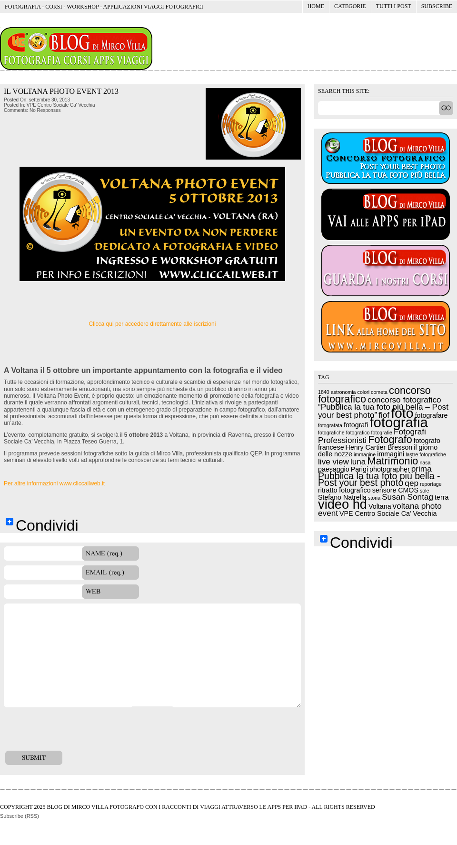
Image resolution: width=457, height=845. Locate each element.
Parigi (359, 469)
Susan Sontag (407, 497)
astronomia (343, 392)
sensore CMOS (395, 490)
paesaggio (333, 469)
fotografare (431, 415)
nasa (424, 462)
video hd (342, 504)
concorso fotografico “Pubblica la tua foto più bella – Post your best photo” (383, 407)
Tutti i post (393, 6)
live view (333, 461)
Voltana (379, 506)
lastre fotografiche (426, 454)
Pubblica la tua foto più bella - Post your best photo (379, 479)
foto (402, 413)
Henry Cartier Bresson (379, 447)
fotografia (398, 422)
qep (411, 483)
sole (424, 490)
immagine (365, 454)
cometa (379, 392)
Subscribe (436, 6)
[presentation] (76, 732)
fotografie (381, 432)
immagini (390, 454)
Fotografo (390, 439)
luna (358, 461)
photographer (389, 469)
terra (441, 497)
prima (421, 468)
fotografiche (331, 432)
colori (363, 392)
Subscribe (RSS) (19, 816)
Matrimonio (392, 461)
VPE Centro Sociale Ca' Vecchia (61, 105)
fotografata (330, 425)
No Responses (45, 110)
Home (316, 6)
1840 (323, 392)
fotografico (358, 432)
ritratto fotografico (344, 490)
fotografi (356, 425)
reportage (431, 484)
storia (374, 498)
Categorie (348, 8)
